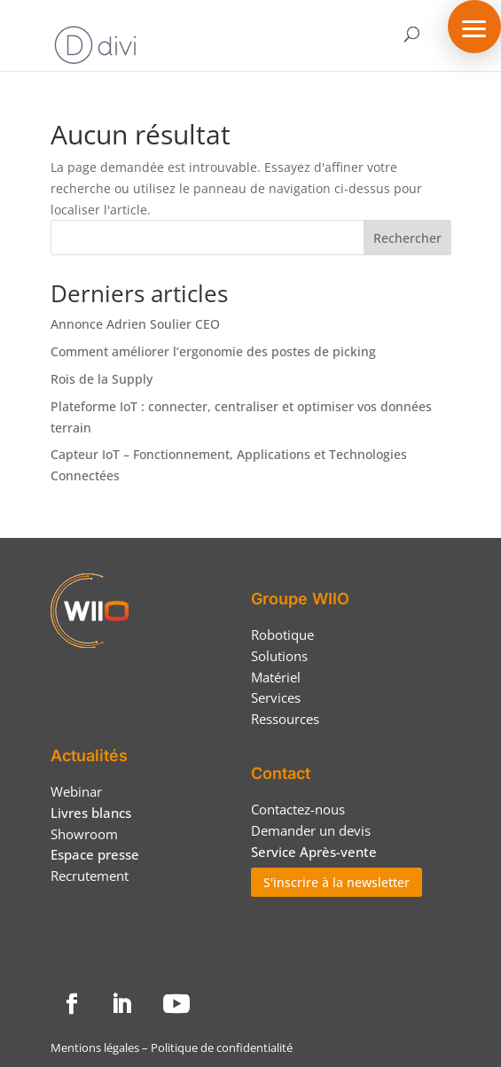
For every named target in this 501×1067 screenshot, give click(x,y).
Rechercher (407, 238)
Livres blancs (91, 813)
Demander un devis (311, 830)
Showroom (84, 834)
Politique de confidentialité (222, 1047)
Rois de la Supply (102, 378)
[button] (474, 26)
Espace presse (95, 854)
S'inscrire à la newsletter (336, 882)
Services (276, 697)
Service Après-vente (314, 852)
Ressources (285, 719)
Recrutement (90, 875)
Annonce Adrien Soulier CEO (135, 323)
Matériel (276, 677)
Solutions (279, 656)
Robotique (282, 634)
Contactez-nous (298, 809)
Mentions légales (95, 1047)
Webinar (76, 791)
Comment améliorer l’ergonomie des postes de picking (213, 351)
